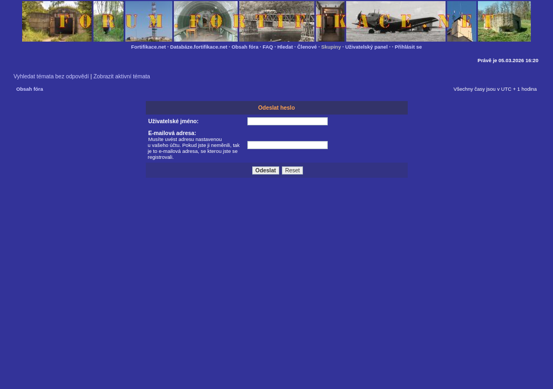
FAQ (267, 47)
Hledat (285, 47)
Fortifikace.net (148, 47)
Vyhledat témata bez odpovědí (51, 76)
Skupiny (331, 47)
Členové (307, 47)
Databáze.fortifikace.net (198, 47)
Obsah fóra (245, 47)
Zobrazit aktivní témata (121, 76)
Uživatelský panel (366, 47)
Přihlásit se (408, 47)
